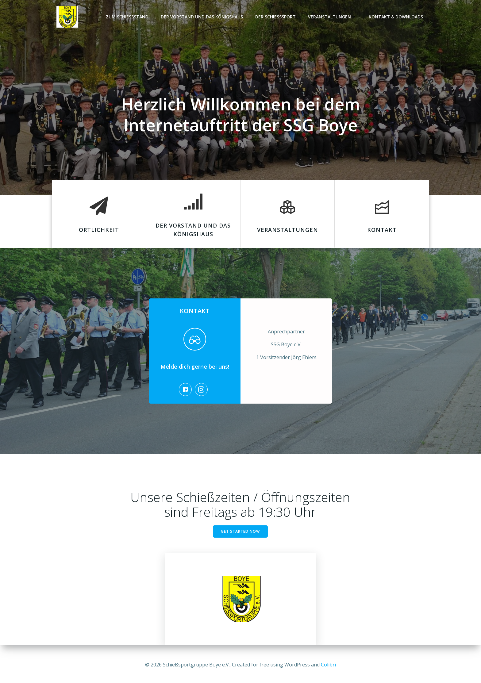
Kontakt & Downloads (396, 17)
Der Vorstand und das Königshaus (202, 17)
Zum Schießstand (127, 17)
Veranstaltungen (332, 17)
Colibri (328, 664)
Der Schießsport (276, 17)
